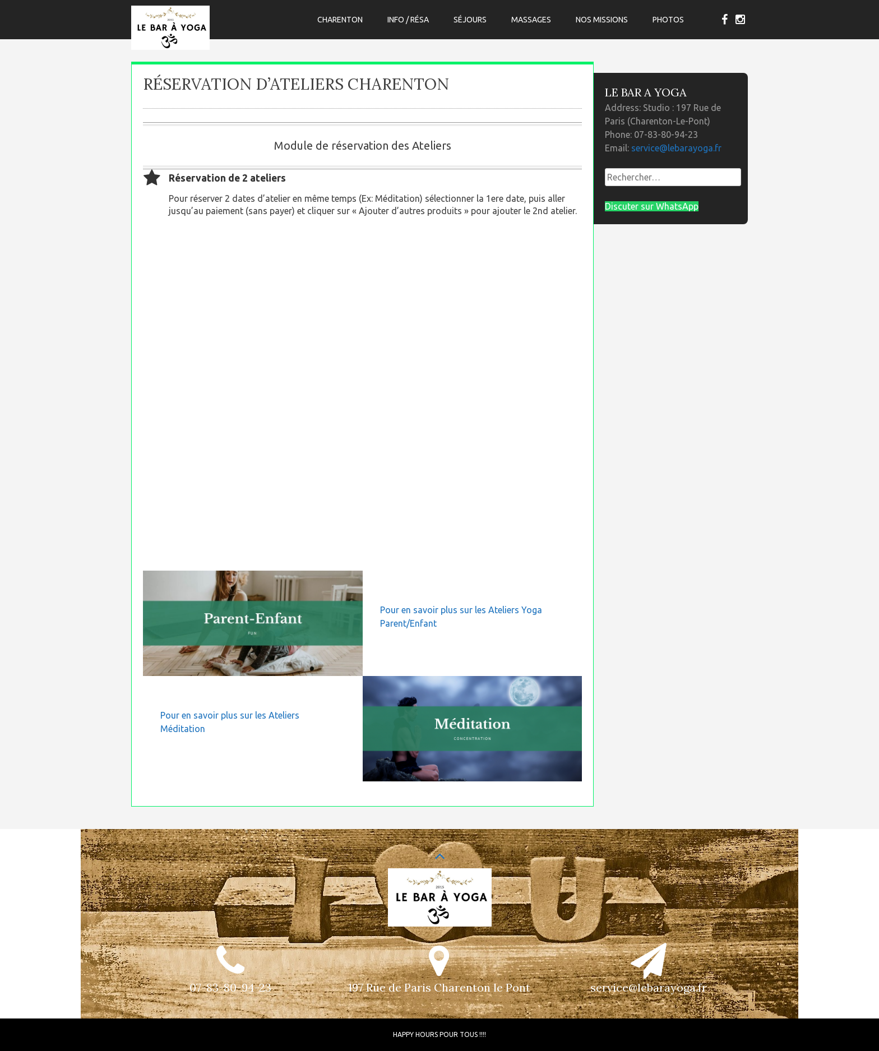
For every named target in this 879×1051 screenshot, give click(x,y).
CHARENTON (340, 19)
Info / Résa (408, 19)
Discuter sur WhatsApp (651, 206)
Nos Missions (602, 19)
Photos (668, 19)
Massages (531, 19)
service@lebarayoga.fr (676, 148)
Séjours (470, 19)
